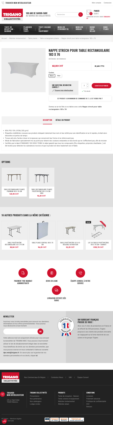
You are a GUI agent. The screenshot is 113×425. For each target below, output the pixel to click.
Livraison (89, 396)
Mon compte (96, 3)
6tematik (11, 421)
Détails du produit (63, 120)
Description (47, 120)
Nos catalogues (35, 401)
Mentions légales (15, 418)
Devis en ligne (52, 281)
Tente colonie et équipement (68, 399)
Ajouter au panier (101, 86)
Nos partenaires (36, 399)
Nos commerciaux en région (34, 377)
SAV (70, 377)
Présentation (34, 396)
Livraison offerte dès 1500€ (56, 299)
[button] (4, 421)
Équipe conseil (83, 377)
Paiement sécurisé (93, 399)
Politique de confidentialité (96, 401)
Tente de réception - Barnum (68, 396)
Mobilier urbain (63, 404)
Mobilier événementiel (66, 401)
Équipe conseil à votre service (80, 282)
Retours (89, 407)
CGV (87, 404)
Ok (40, 331)
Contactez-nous (57, 377)
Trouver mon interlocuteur (64, 90)
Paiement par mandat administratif (23, 282)
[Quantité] (84, 85)
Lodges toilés (35, 404)
